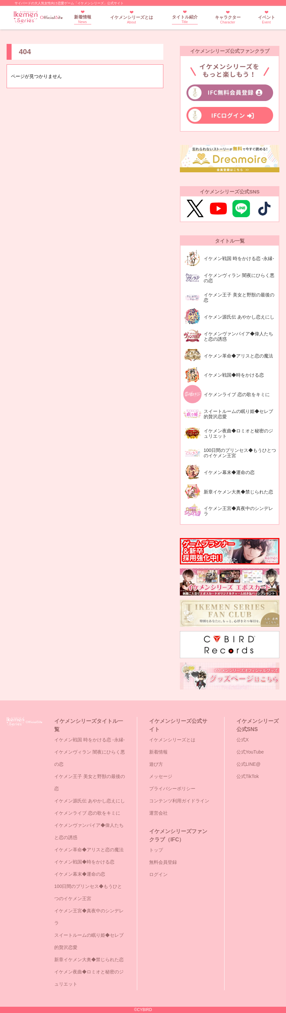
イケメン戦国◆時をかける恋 (84, 861)
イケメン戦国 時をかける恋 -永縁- (89, 739)
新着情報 (82, 19)
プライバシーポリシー (172, 788)
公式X (242, 739)
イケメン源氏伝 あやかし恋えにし (89, 800)
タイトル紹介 (185, 19)
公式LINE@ (248, 764)
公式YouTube (250, 752)
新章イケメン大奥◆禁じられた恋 (89, 959)
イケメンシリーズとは (131, 19)
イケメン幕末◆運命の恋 (79, 874)
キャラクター (228, 19)
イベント (266, 19)
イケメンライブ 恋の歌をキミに (87, 813)
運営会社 (158, 813)
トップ (156, 850)
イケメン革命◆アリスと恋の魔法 (89, 849)
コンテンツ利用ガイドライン (179, 800)
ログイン (158, 874)
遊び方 (156, 764)
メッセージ (160, 776)
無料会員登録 (163, 862)
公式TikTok (247, 776)
